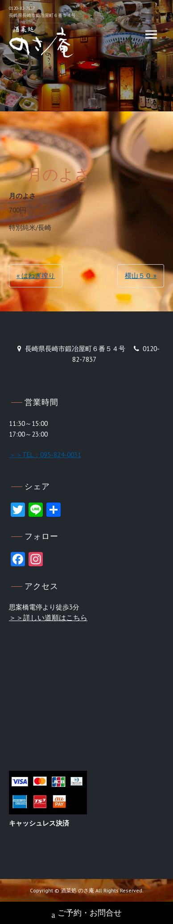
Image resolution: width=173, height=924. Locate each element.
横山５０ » (141, 275)
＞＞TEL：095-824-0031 (45, 454)
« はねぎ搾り (35, 275)
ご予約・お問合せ (87, 914)
